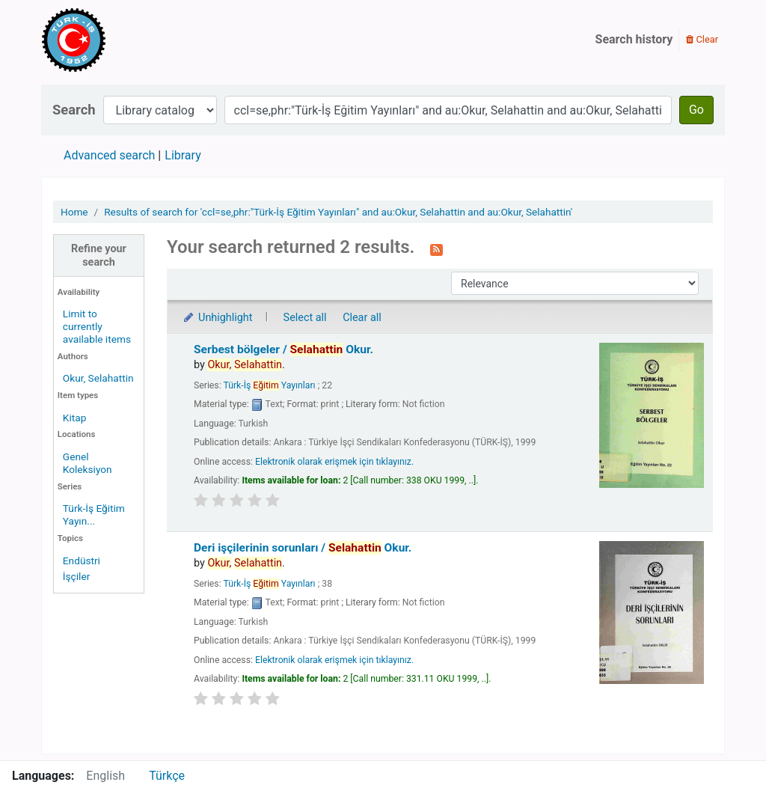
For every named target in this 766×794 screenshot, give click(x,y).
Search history (634, 39)
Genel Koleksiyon (87, 463)
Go (696, 110)
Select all (305, 317)
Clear (702, 39)
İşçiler (76, 576)
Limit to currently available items (97, 326)
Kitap (75, 418)
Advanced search (109, 155)
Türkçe (167, 776)
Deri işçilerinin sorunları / (302, 548)
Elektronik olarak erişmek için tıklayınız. (334, 461)
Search (74, 109)
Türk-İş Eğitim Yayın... (94, 514)
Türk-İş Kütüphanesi (117, 39)
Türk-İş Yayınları (269, 385)
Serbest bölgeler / (283, 349)
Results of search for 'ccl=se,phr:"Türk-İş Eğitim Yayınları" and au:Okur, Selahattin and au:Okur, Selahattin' (338, 212)
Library (182, 155)
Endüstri (81, 561)
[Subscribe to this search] (436, 248)
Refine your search (98, 255)
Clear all (362, 317)
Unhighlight (217, 317)
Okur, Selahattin (98, 378)
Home (74, 212)
